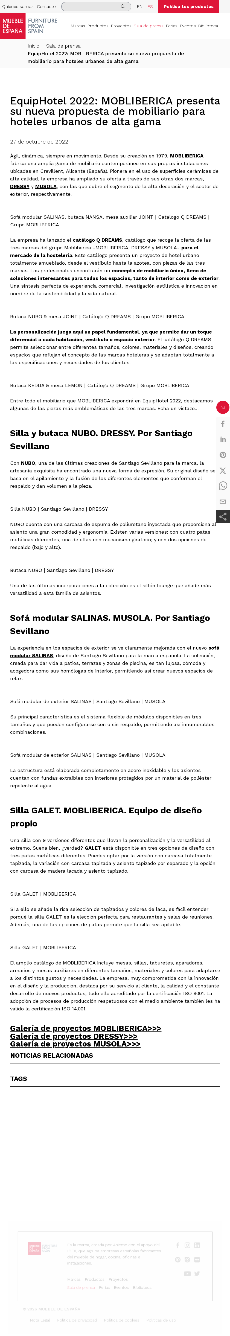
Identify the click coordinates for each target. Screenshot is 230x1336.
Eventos (188, 25)
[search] (96, 6)
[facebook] (222, 423)
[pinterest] (222, 454)
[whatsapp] (222, 486)
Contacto (46, 6)
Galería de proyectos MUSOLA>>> (75, 1043)
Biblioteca (208, 25)
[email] (222, 501)
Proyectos (121, 25)
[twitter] (222, 470)
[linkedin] (222, 439)
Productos (98, 25)
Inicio (33, 46)
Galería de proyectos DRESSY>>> (74, 1036)
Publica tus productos (189, 6)
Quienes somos (18, 6)
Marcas (78, 25)
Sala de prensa (149, 25)
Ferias (171, 25)
